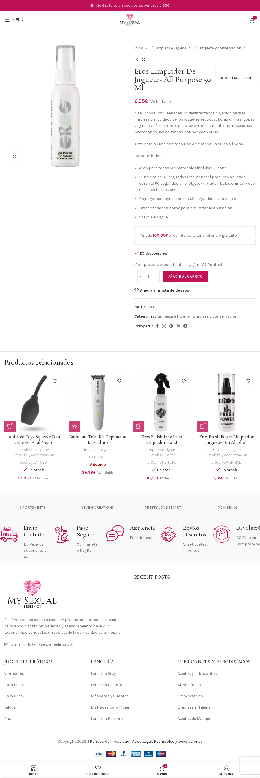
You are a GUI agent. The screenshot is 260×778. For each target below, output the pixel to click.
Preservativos (190, 696)
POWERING (227, 507)
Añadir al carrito (185, 276)
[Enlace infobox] (23, 542)
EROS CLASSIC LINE (235, 77)
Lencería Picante (106, 685)
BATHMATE (98, 457)
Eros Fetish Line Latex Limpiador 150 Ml (162, 439)
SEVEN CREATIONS (97, 507)
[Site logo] (130, 19)
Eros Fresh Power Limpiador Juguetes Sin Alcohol (226, 439)
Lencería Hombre (107, 718)
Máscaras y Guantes (110, 696)
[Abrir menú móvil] (13, 19)
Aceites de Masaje (194, 718)
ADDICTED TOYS (33, 462)
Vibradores (14, 673)
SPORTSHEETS (32, 507)
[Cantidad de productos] (148, 276)
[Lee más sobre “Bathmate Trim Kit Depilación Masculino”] (74, 426)
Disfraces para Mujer (110, 707)
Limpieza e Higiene (171, 48)
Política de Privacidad (109, 741)
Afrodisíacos (189, 685)
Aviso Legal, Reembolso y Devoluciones (167, 741)
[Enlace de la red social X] (164, 326)
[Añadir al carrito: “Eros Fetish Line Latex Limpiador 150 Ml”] (138, 426)
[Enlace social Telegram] (185, 326)
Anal (8, 718)
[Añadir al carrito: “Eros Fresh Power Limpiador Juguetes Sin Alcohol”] (202, 426)
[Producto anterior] (137, 59)
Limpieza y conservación (220, 48)
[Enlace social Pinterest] (171, 326)
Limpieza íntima (162, 455)
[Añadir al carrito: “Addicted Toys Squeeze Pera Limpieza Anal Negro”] (10, 426)
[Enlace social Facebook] (157, 326)
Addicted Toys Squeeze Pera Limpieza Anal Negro (33, 439)
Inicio (139, 48)
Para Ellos (13, 696)
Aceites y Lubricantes (197, 673)
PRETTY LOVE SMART (162, 507)
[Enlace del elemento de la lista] (65, 644)
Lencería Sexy (103, 673)
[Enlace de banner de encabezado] (130, 5)
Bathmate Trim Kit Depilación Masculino (97, 439)
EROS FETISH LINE (162, 462)
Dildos (10, 707)
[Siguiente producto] (148, 59)
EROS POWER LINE (226, 462)
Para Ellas (13, 685)
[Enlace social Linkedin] (178, 326)
